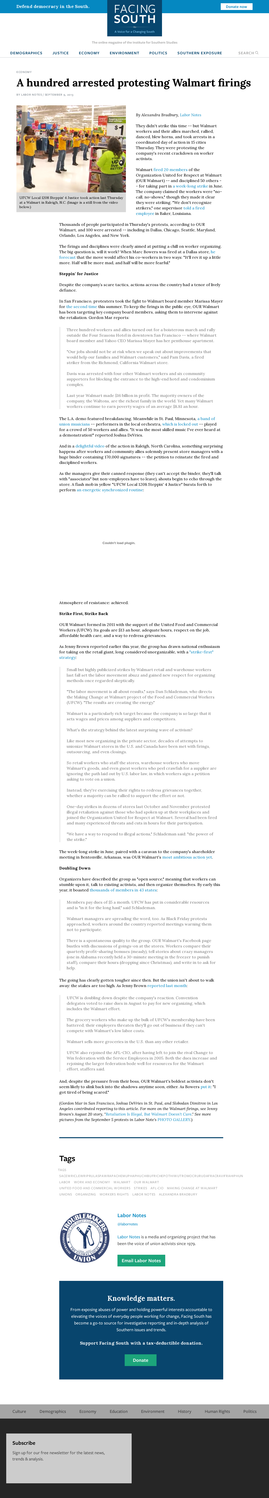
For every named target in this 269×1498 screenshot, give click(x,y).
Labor (64, 1182)
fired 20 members (171, 169)
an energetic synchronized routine (110, 489)
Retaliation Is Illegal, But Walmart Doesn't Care (149, 1114)
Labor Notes (31, 94)
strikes (140, 1188)
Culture (19, 1411)
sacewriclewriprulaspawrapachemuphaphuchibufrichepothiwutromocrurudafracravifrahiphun (151, 1176)
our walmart (146, 1182)
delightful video (90, 445)
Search (248, 52)
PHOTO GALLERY (174, 1119)
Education (119, 1411)
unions (65, 1194)
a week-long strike (190, 186)
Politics (158, 52)
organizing (85, 1194)
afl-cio (157, 1188)
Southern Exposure (199, 52)
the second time (81, 306)
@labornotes (127, 1223)
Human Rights (217, 1411)
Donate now (236, 6)
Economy (89, 52)
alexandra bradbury (178, 1194)
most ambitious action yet (187, 857)
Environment (124, 52)
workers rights (114, 1194)
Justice (61, 52)
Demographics (26, 52)
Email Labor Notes (141, 1260)
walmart (121, 1182)
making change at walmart (192, 1188)
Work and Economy (92, 1182)
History (184, 1411)
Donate (140, 1360)
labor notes (144, 1194)
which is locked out (180, 424)
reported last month (167, 985)
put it (205, 1086)
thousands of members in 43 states (123, 889)
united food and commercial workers (95, 1188)
